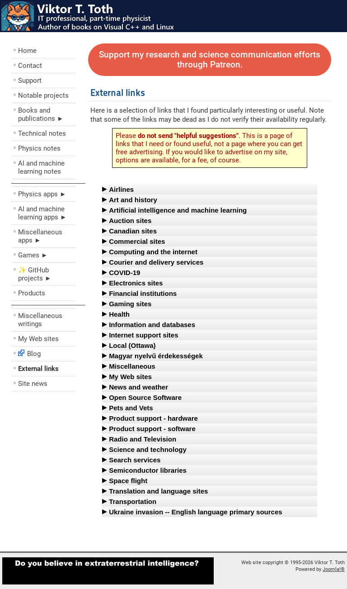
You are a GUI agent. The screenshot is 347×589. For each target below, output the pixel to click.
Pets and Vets (131, 408)
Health (119, 314)
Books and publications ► (41, 114)
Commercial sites (137, 241)
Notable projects (43, 95)
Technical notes (42, 133)
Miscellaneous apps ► (40, 236)
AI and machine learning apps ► (42, 213)
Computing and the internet (153, 252)
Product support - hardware (153, 418)
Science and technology (148, 449)
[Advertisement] (65, 460)
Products (31, 293)
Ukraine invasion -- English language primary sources (195, 512)
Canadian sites (133, 231)
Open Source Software (145, 397)
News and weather (138, 387)
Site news (32, 384)
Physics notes (39, 148)
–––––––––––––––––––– (48, 182)
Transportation (132, 501)
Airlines (121, 189)
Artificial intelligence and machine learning (178, 210)
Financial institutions (143, 293)
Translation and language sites (158, 491)
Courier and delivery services (156, 262)
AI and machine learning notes (41, 167)
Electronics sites (136, 283)
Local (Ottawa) (132, 345)
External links (38, 369)
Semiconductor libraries (148, 470)
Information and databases (152, 324)
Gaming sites (130, 304)
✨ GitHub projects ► (35, 274)
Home (27, 51)
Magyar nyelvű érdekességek (156, 356)
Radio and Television (142, 439)
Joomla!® (334, 569)
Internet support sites (143, 335)
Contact (30, 66)
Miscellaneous (132, 366)
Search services (134, 460)
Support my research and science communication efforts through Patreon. (209, 60)
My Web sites (38, 339)
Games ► (33, 255)
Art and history (133, 200)
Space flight (128, 480)
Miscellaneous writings (40, 320)
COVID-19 (124, 272)
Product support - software (152, 428)
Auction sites (130, 220)
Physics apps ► (42, 194)
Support (30, 80)
